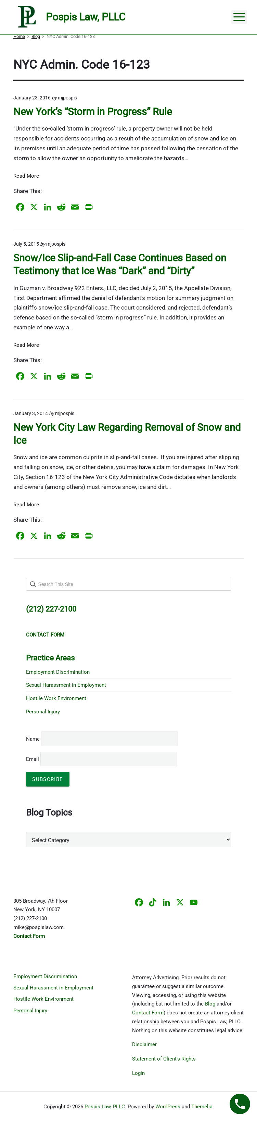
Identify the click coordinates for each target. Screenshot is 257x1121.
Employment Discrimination (58, 672)
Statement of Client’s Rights (164, 1059)
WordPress (167, 1107)
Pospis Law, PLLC (105, 1107)
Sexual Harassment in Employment (66, 685)
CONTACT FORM (45, 635)
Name (33, 739)
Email (101, 759)
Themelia (202, 1107)
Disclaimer (144, 1044)
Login (138, 1073)
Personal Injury (43, 712)
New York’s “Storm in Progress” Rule (92, 112)
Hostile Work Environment (56, 698)
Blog (210, 1004)
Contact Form (148, 1013)
